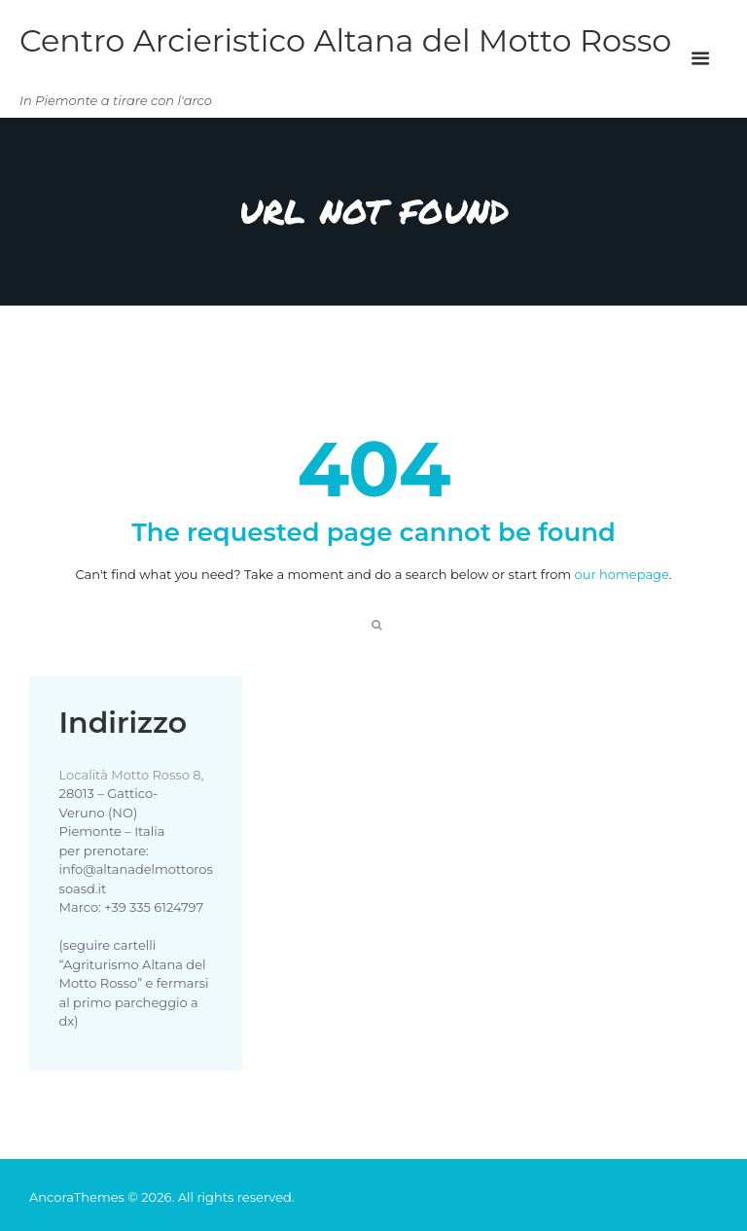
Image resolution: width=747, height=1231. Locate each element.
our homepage (622, 574)
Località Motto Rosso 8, (131, 774)
